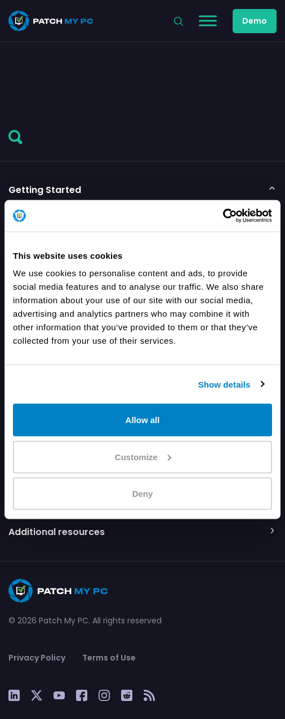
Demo (254, 20)
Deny (142, 493)
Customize (143, 456)
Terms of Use (109, 657)
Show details (224, 384)
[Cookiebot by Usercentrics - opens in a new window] (222, 216)
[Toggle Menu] (208, 20)
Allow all (143, 420)
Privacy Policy (36, 657)
